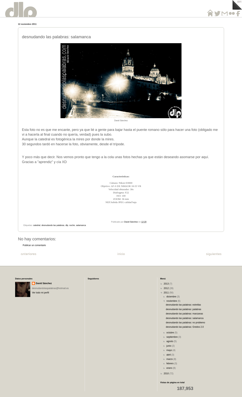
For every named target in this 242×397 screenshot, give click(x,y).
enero (169, 368)
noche (72, 225)
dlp (66, 225)
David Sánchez (44, 283)
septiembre (172, 337)
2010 (166, 373)
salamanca (81, 225)
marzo (169, 359)
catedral (36, 225)
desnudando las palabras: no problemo (185, 322)
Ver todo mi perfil (40, 292)
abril (168, 354)
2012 (166, 288)
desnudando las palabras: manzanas (184, 313)
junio (169, 346)
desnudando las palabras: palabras (183, 309)
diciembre (171, 296)
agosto (170, 341)
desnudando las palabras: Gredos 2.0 (185, 327)
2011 (166, 292)
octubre (170, 332)
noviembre (172, 301)
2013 (166, 283)
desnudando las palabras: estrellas (183, 304)
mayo (169, 350)
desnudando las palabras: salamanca (184, 318)
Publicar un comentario (34, 245)
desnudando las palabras (52, 225)
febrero (170, 363)
